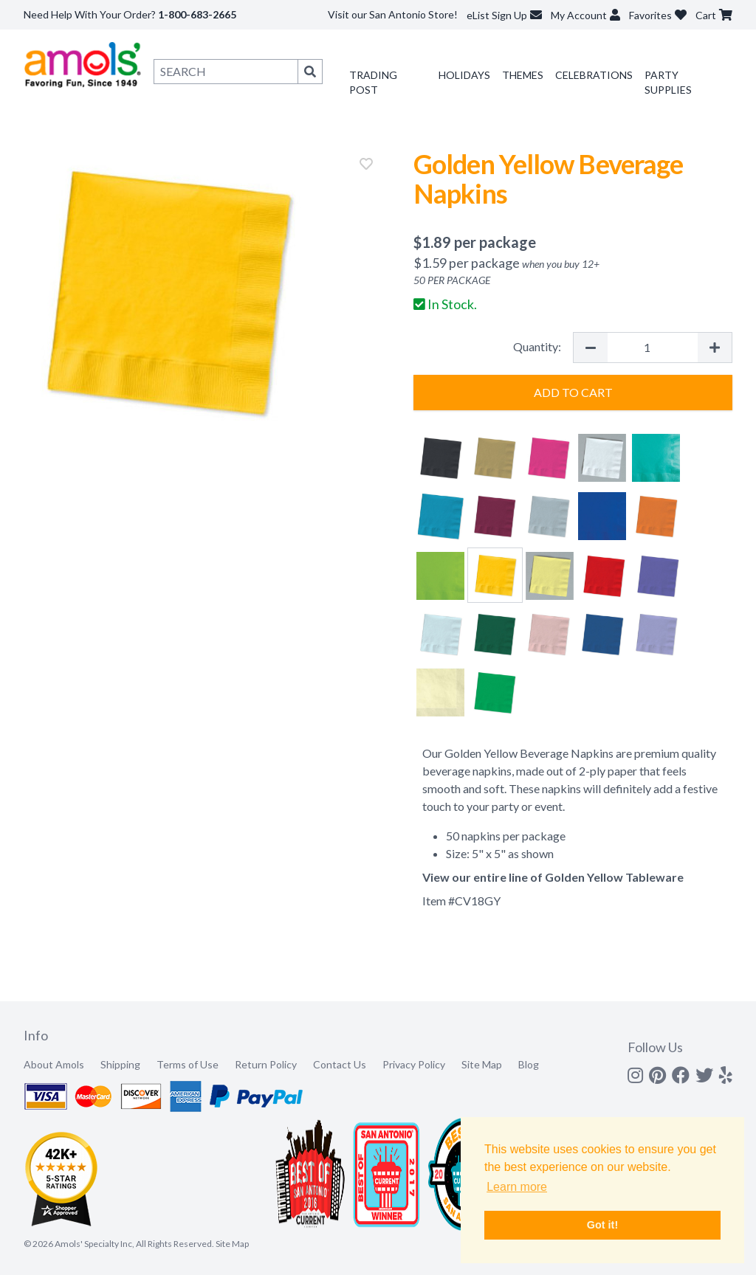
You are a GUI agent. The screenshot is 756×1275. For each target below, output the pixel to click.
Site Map (481, 1064)
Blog (528, 1064)
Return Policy (266, 1064)
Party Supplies (668, 82)
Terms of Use (188, 1064)
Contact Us (339, 1064)
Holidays (464, 75)
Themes (522, 75)
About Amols (54, 1064)
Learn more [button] (517, 1187)
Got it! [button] (602, 1225)
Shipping (120, 1064)
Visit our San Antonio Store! (393, 14)
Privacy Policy (413, 1064)
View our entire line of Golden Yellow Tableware (553, 877)
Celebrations (594, 75)
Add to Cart (573, 392)
